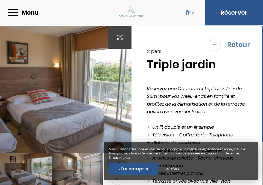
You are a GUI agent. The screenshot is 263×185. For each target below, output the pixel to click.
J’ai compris (133, 168)
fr (189, 12)
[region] (197, 105)
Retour (229, 45)
